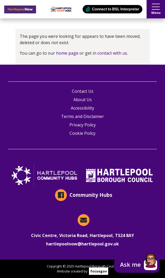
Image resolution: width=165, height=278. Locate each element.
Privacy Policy (82, 125)
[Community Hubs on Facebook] (82, 195)
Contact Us (82, 91)
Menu (156, 9)
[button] (137, 265)
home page (67, 53)
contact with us (112, 53)
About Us (82, 99)
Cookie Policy (82, 133)
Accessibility (82, 108)
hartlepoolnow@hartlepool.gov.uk (82, 244)
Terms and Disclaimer (82, 116)
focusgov (98, 271)
